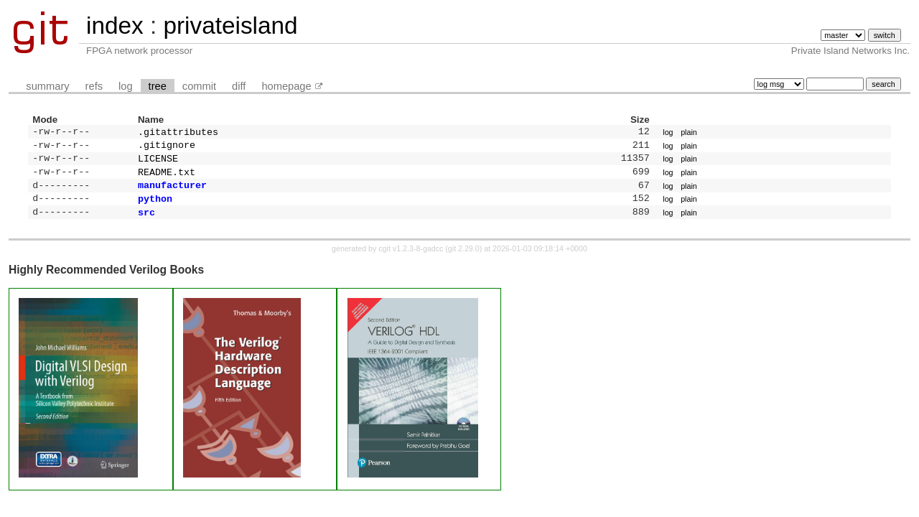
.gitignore (166, 147)
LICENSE (158, 162)
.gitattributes (178, 132)
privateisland (230, 25)
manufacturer (172, 191)
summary (47, 86)
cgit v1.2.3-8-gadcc (410, 258)
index (115, 25)
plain (689, 133)
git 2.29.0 (464, 258)
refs (94, 86)
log (125, 86)
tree (158, 86)
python (155, 206)
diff (239, 86)
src (146, 221)
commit (199, 86)
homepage (286, 86)
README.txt (166, 177)
